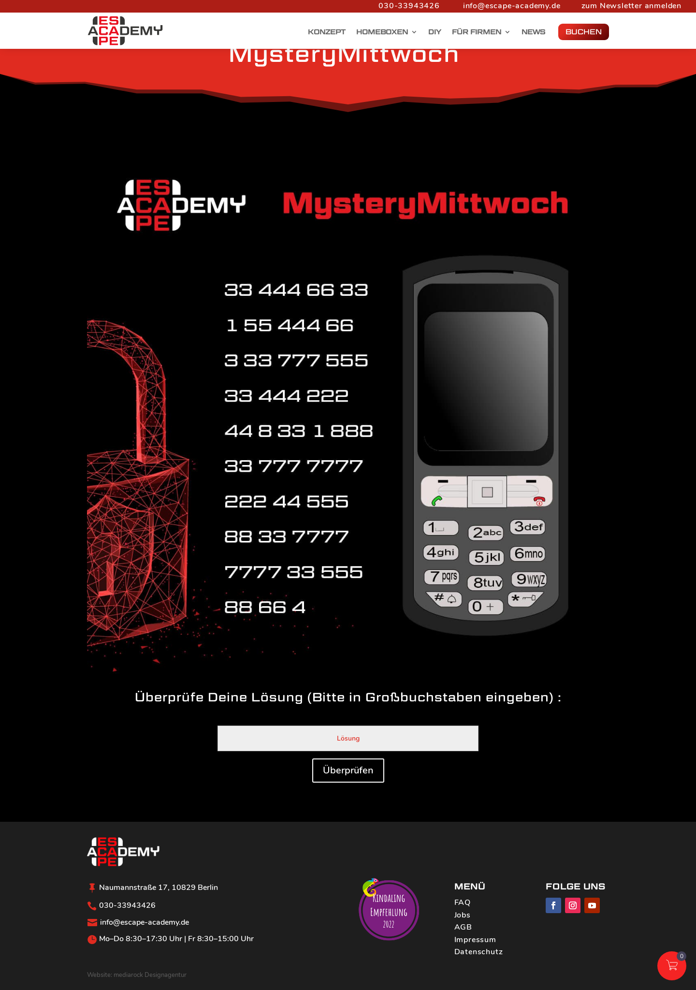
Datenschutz (478, 951)
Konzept (327, 32)
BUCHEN (584, 32)
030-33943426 (409, 5)
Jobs (462, 915)
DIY (434, 32)
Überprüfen (348, 770)
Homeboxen (382, 32)
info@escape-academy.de (512, 5)
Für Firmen (476, 32)
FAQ (462, 902)
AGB (463, 927)
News (533, 32)
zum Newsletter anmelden (631, 5)
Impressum (475, 939)
